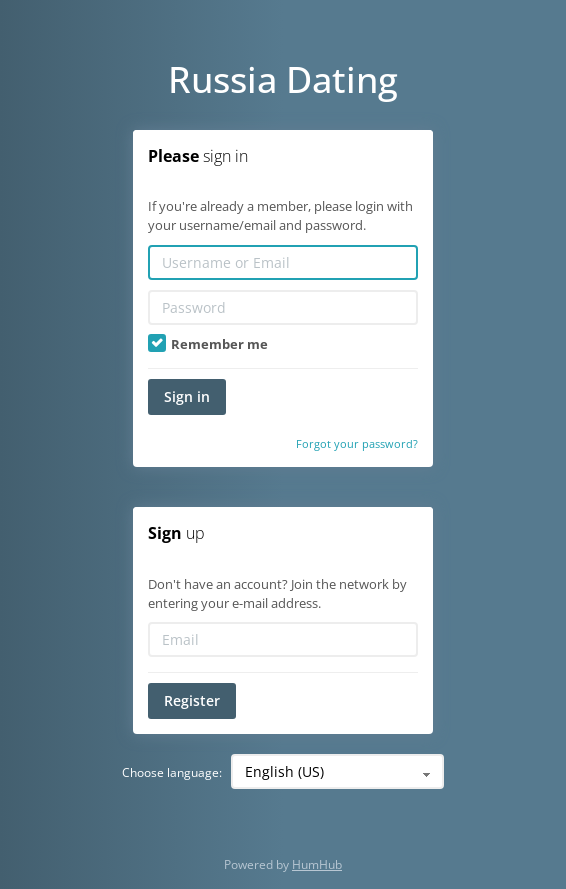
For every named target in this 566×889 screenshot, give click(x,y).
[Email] (283, 639)
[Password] (283, 307)
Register (192, 700)
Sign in (187, 396)
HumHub (317, 864)
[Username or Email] (283, 262)
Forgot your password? (357, 443)
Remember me (208, 344)
